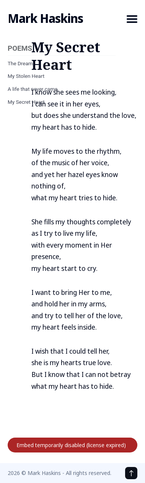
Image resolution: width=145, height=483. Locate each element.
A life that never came (32, 89)
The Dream (20, 63)
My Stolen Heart (26, 76)
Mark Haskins (45, 18)
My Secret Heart (26, 102)
